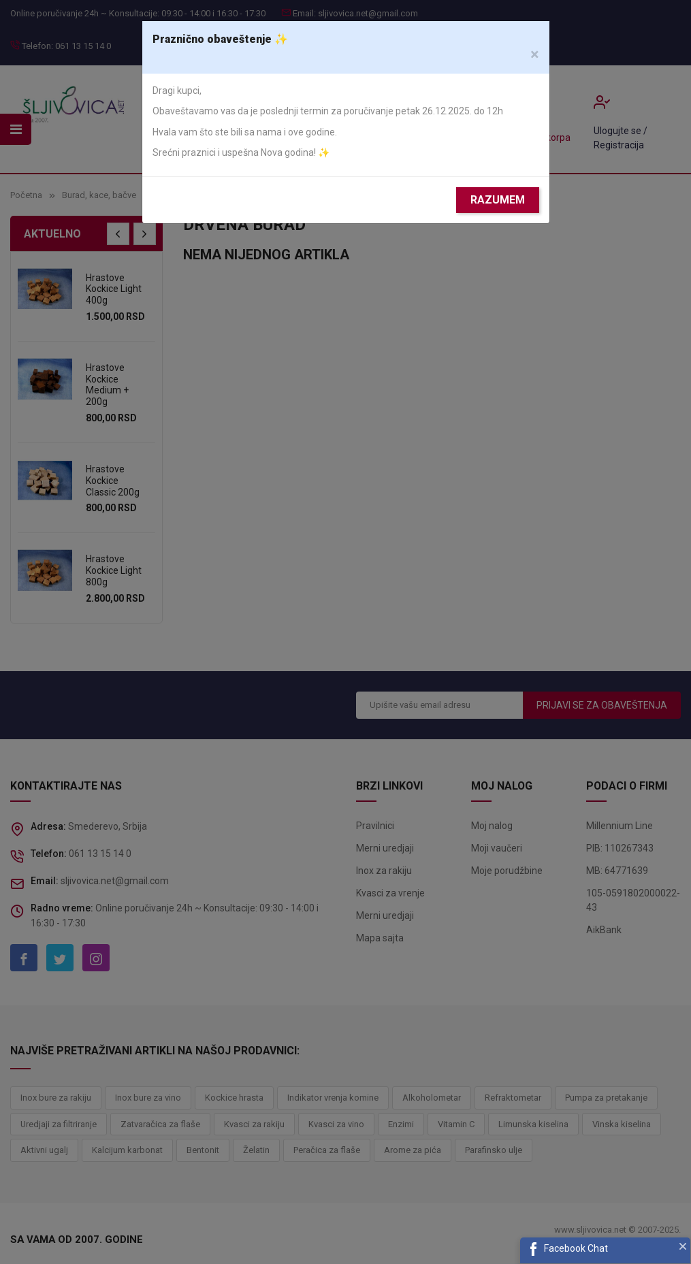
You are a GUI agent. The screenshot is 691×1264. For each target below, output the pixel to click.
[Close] (534, 54)
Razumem (497, 199)
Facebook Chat (576, 1248)
